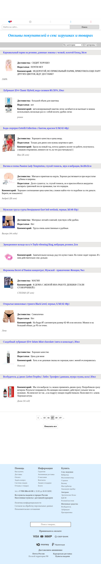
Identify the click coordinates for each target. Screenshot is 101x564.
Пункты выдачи (62, 556)
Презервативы (66, 512)
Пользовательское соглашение (27, 509)
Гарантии (41, 471)
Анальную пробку (68, 489)
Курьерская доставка (62, 554)
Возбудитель (66, 507)
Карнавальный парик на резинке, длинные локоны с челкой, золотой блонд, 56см (44, 52)
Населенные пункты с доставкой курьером (34, 498)
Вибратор (65, 475)
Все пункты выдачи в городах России (31, 495)
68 (56, 418)
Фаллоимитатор (67, 477)
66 (49, 418)
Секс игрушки (67, 472)
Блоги (40, 486)
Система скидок (21, 483)
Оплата (17, 477)
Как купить (19, 471)
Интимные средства (69, 504)
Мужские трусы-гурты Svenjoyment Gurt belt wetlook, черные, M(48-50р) (40, 209)
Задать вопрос (20, 480)
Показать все (50, 426)
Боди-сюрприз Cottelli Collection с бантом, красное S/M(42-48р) (36, 128)
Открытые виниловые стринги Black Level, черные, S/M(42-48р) (36, 303)
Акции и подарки (44, 483)
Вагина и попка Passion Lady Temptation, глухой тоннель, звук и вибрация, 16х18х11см (47, 166)
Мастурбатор (66, 486)
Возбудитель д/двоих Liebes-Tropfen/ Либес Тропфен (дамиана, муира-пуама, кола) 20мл (49, 376)
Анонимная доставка (46, 474)
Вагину (64, 483)
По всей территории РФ (38, 555)
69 (60, 418)
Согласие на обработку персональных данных (34, 506)
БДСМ (63, 498)
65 (45, 418)
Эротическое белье (68, 495)
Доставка (18, 474)
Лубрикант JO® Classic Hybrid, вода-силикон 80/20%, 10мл (33, 90)
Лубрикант (65, 509)
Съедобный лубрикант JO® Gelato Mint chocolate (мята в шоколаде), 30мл (41, 341)
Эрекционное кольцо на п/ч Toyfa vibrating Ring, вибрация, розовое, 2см (40, 244)
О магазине (42, 477)
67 (53, 418)
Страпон (64, 480)
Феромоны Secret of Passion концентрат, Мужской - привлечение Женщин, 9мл (43, 270)
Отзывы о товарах (22, 486)
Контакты (42, 480)
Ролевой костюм (67, 501)
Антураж (65, 492)
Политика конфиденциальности (28, 503)
